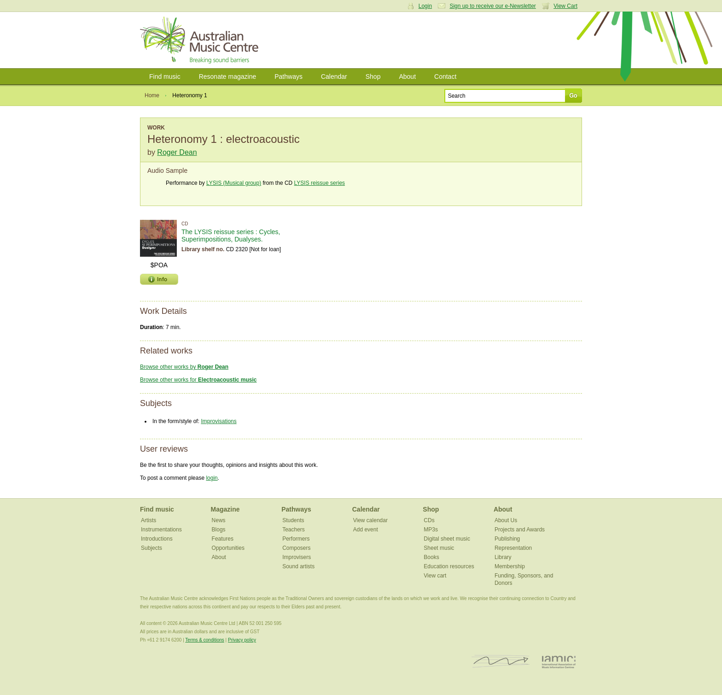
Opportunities (228, 548)
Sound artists (298, 566)
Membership (510, 566)
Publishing (507, 539)
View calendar (370, 520)
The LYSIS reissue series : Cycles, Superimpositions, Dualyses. (230, 235)
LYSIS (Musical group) (233, 183)
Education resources (449, 566)
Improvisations (218, 421)
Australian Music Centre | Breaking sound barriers (201, 40)
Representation (513, 548)
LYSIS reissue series (319, 183)
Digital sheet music (447, 539)
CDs (429, 520)
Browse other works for (198, 380)
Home (152, 95)
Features (222, 539)
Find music (164, 76)
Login (425, 6)
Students (293, 520)
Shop (373, 76)
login (211, 478)
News (219, 520)
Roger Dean (177, 152)
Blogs (219, 529)
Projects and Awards (520, 529)
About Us (506, 520)
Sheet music (439, 548)
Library (503, 557)
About (407, 76)
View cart (435, 575)
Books (431, 557)
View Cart (565, 6)
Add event (365, 529)
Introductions (157, 539)
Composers (296, 548)
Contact (445, 76)
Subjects (151, 548)
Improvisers (296, 557)
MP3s (431, 529)
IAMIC (558, 662)
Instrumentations (161, 529)
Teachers (293, 529)
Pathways (288, 76)
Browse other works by (184, 367)
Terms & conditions (204, 639)
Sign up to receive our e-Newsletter (492, 6)
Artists (148, 520)
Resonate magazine (227, 76)
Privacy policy (242, 639)
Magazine (225, 509)
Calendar (334, 76)
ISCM (501, 662)
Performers (295, 539)
